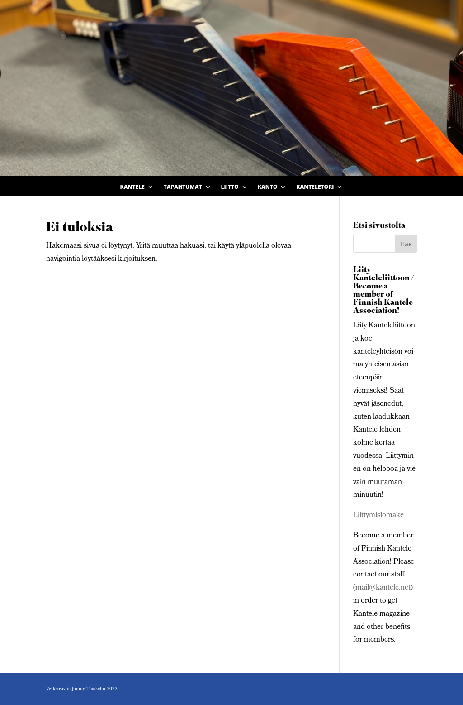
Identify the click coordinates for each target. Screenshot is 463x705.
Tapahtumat (183, 187)
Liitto (230, 187)
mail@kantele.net (383, 588)
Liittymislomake (378, 515)
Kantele (132, 187)
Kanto (268, 187)
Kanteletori (315, 187)
